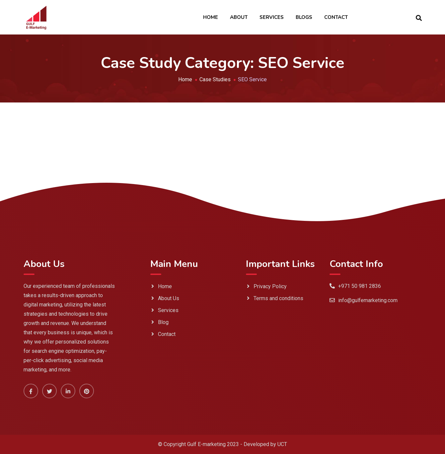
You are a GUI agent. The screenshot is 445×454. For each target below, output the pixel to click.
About (239, 17)
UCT (282, 444)
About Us (168, 298)
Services (272, 17)
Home (210, 17)
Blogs (304, 17)
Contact (336, 17)
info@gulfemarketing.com (368, 300)
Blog (163, 322)
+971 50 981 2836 (359, 286)
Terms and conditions (278, 298)
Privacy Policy (270, 286)
